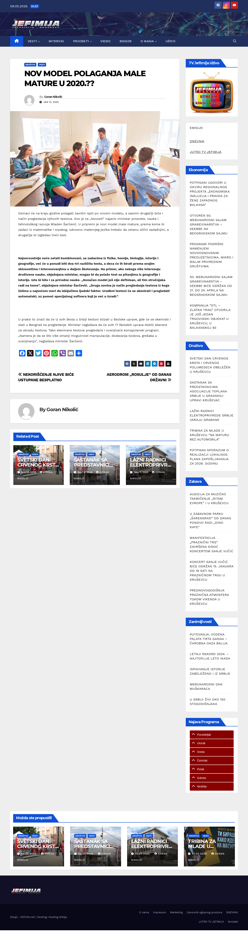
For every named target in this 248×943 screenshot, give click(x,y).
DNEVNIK (197, 141)
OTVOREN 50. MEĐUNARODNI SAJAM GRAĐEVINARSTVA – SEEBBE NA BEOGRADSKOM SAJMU (208, 224)
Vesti (33, 41)
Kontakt (233, 921)
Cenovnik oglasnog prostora (204, 912)
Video (105, 41)
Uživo (171, 41)
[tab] (212, 734)
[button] (234, 41)
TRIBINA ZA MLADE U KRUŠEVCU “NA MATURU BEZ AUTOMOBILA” (209, 435)
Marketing (176, 912)
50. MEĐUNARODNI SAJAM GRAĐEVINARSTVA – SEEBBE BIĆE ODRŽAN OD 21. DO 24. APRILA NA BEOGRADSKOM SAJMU (211, 286)
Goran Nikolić (53, 97)
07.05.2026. (143, 853)
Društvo (30, 64)
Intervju (56, 41)
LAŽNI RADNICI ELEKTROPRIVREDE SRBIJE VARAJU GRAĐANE (211, 415)
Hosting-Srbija (58, 917)
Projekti (81, 41)
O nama (147, 41)
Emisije (126, 41)
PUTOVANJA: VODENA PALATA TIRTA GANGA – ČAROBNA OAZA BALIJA (209, 638)
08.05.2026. (29, 853)
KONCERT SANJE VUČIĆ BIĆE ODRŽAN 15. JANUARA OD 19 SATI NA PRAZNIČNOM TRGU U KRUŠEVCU (211, 571)
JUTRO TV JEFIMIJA (206, 152)
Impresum (159, 912)
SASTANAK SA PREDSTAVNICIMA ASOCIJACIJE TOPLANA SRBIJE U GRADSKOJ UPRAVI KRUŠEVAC (208, 391)
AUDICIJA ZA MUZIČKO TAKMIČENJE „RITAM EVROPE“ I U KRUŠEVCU (209, 498)
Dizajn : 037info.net (23, 917)
